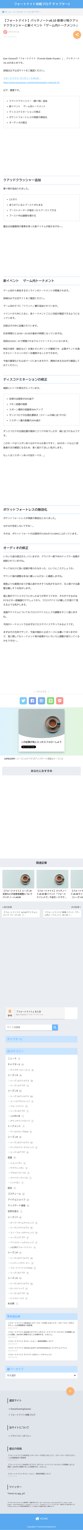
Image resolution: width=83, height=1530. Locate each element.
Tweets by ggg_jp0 (16, 1493)
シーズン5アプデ (19, 1293)
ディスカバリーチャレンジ (24, 1147)
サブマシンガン (19, 1168)
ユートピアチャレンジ (22, 1101)
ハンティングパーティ (22, 1263)
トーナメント (16, 1126)
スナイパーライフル (21, 1178)
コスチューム (16, 1194)
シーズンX (15, 1075)
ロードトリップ (19, 1288)
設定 (12, 1188)
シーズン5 (15, 1278)
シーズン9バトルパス (21, 1096)
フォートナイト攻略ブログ (23, 1415)
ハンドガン (17, 1183)
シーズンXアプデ (19, 1085)
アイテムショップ (19, 1200)
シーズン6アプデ (25, 758)
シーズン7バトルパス (21, 1228)
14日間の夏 (17, 1116)
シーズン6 (58, 758)
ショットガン (18, 1163)
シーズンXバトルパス (21, 1080)
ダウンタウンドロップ (22, 1121)
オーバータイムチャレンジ (24, 1223)
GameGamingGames (20, 1409)
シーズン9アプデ (19, 1111)
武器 (12, 1157)
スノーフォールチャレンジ (24, 1233)
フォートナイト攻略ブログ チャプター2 (42, 4)
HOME (41, 1518)
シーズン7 (15, 1217)
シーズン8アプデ (19, 1152)
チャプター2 (16, 1064)
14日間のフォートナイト (23, 1247)
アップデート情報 (43, 758)
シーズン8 (15, 1137)
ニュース (14, 1058)
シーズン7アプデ (19, 1237)
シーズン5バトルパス (21, 1284)
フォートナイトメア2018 (23, 1268)
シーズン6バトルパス (21, 1258)
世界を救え (15, 1211)
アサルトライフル (20, 1173)
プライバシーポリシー (20, 1436)
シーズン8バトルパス (21, 1142)
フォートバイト (19, 1106)
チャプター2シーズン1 (22, 1070)
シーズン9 (15, 1091)
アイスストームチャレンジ (24, 1242)
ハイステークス (19, 1298)
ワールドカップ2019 (21, 1132)
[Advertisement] (41, 46)
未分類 (13, 1304)
